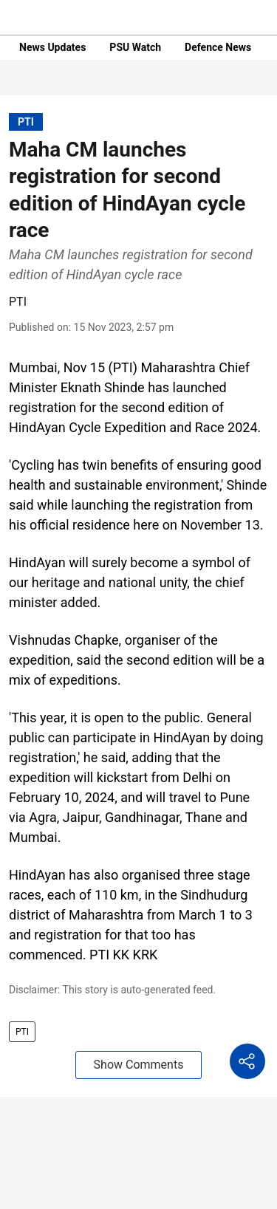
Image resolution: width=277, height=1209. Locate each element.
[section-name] (26, 121)
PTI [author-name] (18, 302)
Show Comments (139, 1065)
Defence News (218, 47)
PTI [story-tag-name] (22, 1032)
